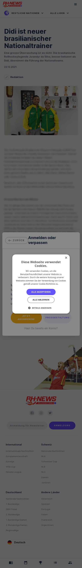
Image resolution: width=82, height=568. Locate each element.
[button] (40, 307)
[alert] (41, 284)
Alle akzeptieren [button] (41, 292)
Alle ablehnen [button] (41, 299)
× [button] (66, 258)
